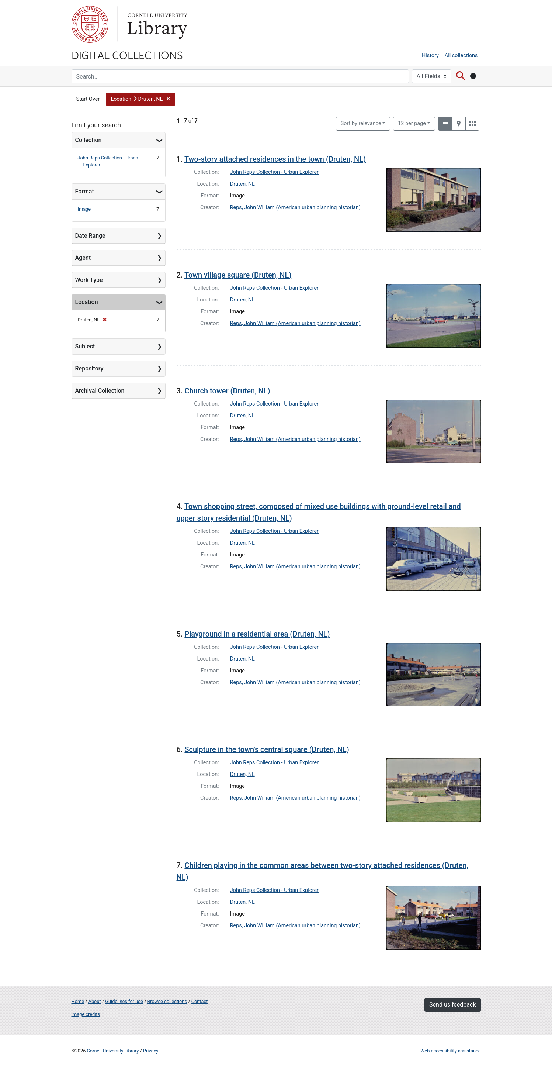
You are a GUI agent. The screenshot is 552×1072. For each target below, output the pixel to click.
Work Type (89, 279)
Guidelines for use (124, 1001)
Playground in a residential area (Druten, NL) (257, 634)
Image (84, 209)
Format (84, 191)
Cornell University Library (113, 1051)
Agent (83, 257)
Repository (89, 368)
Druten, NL (242, 184)
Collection (88, 140)
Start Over (88, 99)
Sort (361, 123)
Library (156, 24)
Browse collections (167, 1001)
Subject (85, 346)
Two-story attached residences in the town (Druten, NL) (275, 159)
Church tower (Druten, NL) (227, 390)
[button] (140, 99)
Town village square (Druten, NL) (237, 274)
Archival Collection (100, 390)
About (94, 1001)
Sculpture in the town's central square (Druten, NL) (266, 749)
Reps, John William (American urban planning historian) (295, 207)
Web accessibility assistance (450, 1051)
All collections (461, 55)
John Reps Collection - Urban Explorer (274, 172)
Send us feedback (452, 1004)
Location (86, 302)
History (430, 55)
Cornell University (90, 24)
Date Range (90, 235)
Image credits (86, 1014)
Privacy (150, 1051)
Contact (199, 1001)
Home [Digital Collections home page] (78, 1001)
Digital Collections (127, 55)
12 (412, 123)
